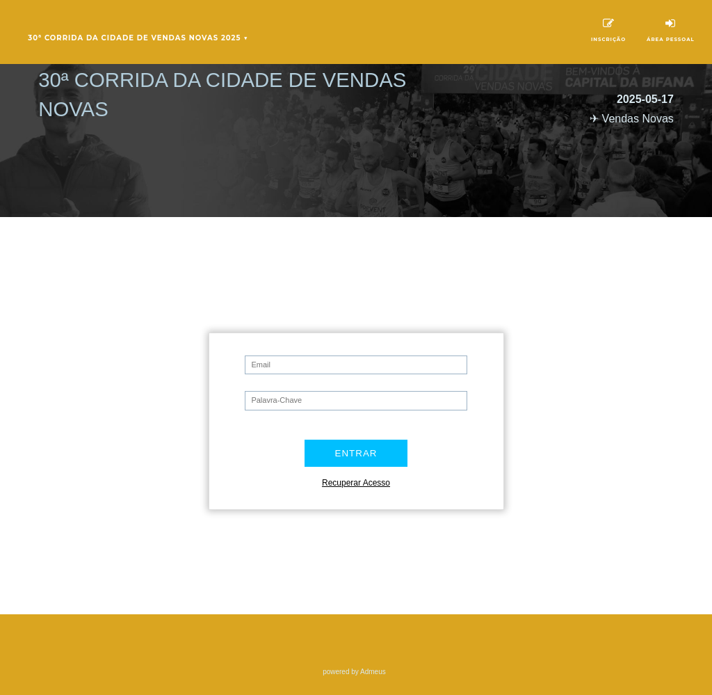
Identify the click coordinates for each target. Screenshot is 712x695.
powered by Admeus (354, 672)
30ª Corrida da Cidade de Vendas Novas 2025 (138, 38)
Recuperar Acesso (356, 483)
